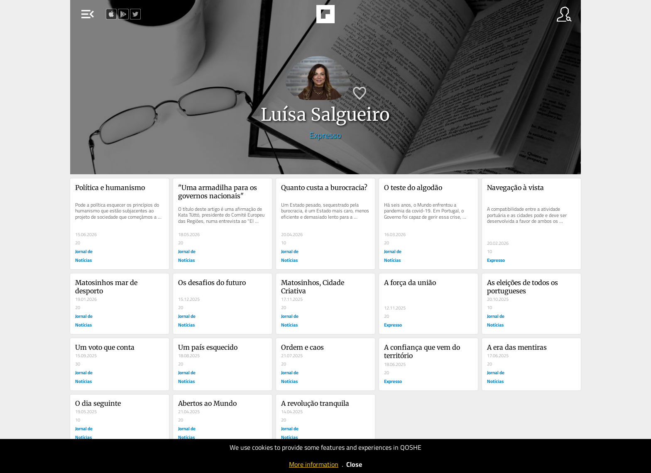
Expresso (325, 135)
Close (354, 464)
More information (313, 464)
